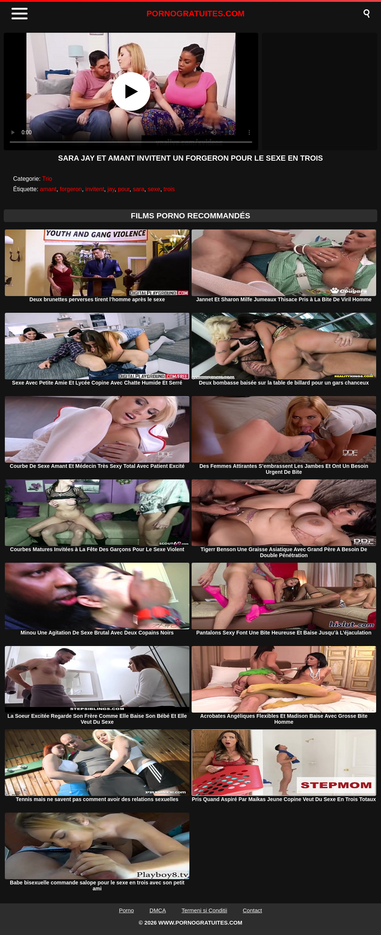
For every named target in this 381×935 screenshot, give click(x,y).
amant (48, 189)
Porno (126, 910)
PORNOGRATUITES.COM (196, 13)
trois (169, 189)
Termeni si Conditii (204, 910)
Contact (252, 910)
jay (111, 189)
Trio (47, 179)
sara (138, 189)
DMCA (158, 910)
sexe (154, 189)
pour (123, 189)
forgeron (71, 189)
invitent (94, 189)
